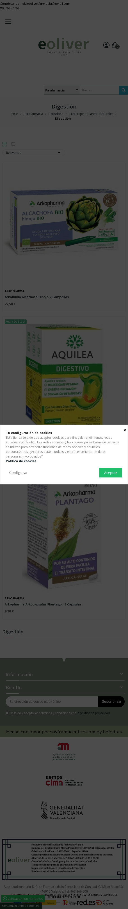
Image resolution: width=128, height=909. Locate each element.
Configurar (18, 472)
